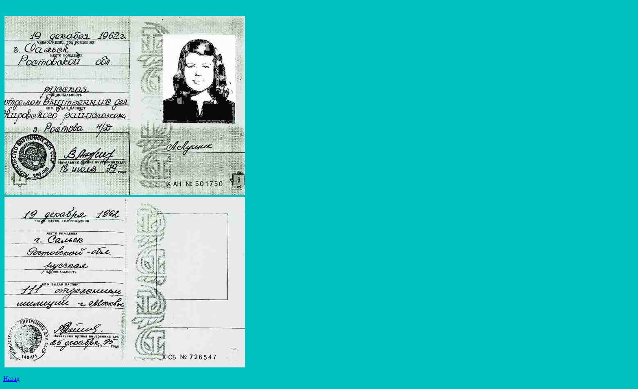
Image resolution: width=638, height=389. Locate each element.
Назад (11, 378)
